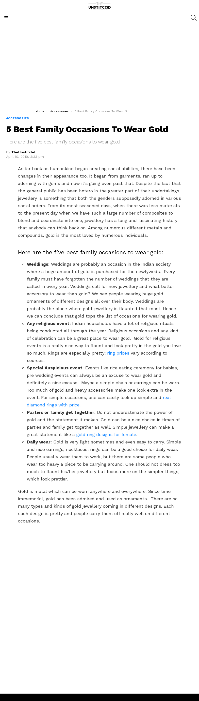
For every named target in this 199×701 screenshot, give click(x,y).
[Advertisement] (100, 72)
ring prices (118, 353)
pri (71, 404)
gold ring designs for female (106, 434)
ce (77, 404)
